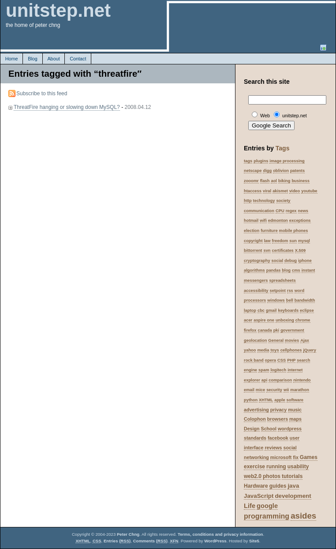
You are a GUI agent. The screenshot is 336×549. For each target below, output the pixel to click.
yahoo (250, 350)
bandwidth (305, 300)
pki (276, 330)
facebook (278, 438)
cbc (261, 310)
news (303, 211)
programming (266, 516)
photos (271, 476)
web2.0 (252, 476)
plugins (261, 161)
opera (270, 360)
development (293, 496)
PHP (291, 360)
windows (275, 300)
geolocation (255, 340)
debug (290, 260)
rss (290, 290)
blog (286, 270)
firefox (250, 330)
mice (260, 390)
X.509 (300, 250)
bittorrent (253, 250)
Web (265, 115)
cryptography (257, 260)
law (267, 241)
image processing (286, 161)
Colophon (255, 419)
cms (296, 270)
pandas (273, 270)
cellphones (291, 350)
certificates (283, 250)
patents (297, 170)
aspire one (264, 320)
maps (295, 419)
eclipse (307, 310)
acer (248, 320)
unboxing (285, 320)
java (293, 485)
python (251, 400)
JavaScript (258, 496)
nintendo (301, 380)
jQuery (309, 350)
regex (291, 211)
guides (278, 486)
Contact (78, 58)
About (53, 58)
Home (11, 58)
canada (265, 330)
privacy (278, 409)
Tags (283, 148)
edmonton (278, 220)
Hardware (256, 486)
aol (273, 181)
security (274, 390)
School (269, 428)
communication (259, 211)
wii (286, 390)
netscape (252, 170)
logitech (278, 370)
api (264, 380)
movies (292, 340)
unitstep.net (58, 10)
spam (263, 370)
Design (252, 428)
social (277, 260)
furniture (269, 230)
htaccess (252, 191)
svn (266, 250)
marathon (299, 390)
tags (248, 161)
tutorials (292, 476)
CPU (280, 211)
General (276, 340)
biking (284, 181)
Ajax (304, 340)
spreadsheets (282, 280)
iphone (305, 260)
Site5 (254, 540)
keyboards (288, 310)
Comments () (150, 540)
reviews (273, 447)
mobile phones (293, 230)
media (263, 350)
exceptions (300, 220)
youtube (309, 191)
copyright (253, 241)
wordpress (290, 428)
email (249, 390)
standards (255, 438)
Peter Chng (128, 534)
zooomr (251, 181)
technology (264, 200)
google (267, 505)
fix (295, 457)
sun (293, 241)
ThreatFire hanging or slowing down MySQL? (67, 107)
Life (249, 505)
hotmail (251, 220)
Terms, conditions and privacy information (220, 534)
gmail (271, 310)
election (251, 230)
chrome (302, 320)
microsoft (281, 457)
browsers (277, 419)
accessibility (256, 290)
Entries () (117, 540)
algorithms (254, 270)
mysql (304, 241)
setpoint (278, 290)
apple (279, 400)
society (283, 200)
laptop (250, 310)
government (292, 330)
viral (267, 191)
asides (303, 515)
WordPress (215, 540)
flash (265, 181)
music (295, 409)
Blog (32, 58)
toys (274, 350)
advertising (256, 409)
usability (298, 466)
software (295, 400)
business (300, 181)
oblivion (281, 170)
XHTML (266, 400)
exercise (254, 466)
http (248, 200)
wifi (263, 220)
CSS (281, 360)
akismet (280, 191)
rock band (254, 360)
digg (267, 170)
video (294, 191)
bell (289, 300)
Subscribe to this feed (41, 93)
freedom (280, 241)
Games (308, 457)
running (276, 466)
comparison (280, 380)
